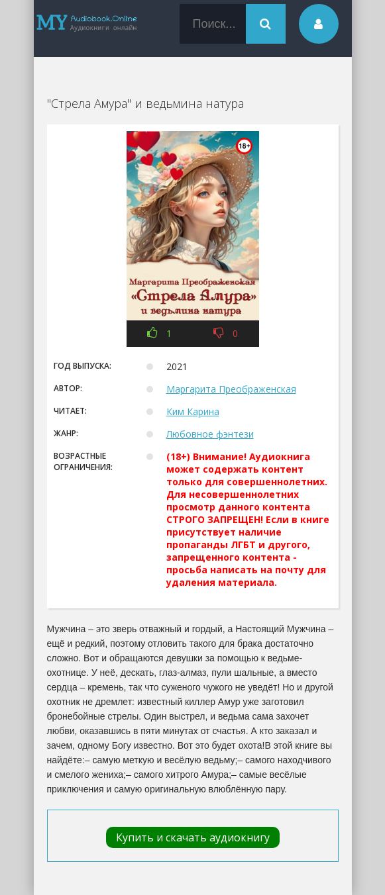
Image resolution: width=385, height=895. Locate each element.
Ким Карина (192, 411)
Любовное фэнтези (210, 434)
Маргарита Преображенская (231, 389)
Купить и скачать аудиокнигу (193, 837)
